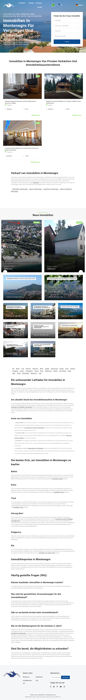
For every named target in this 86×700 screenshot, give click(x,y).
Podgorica (15, 371)
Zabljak (47, 368)
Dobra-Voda (54, 368)
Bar (13, 368)
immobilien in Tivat (18, 507)
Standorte (31, 3)
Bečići (41, 368)
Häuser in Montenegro (35, 189)
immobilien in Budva (57, 479)
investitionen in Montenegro (18, 633)
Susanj (36, 371)
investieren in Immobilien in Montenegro (21, 407)
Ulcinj (41, 371)
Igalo (13, 373)
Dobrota (72, 368)
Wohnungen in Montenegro (20, 189)
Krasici (22, 371)
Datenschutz (39, 677)
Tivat (22, 368)
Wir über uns (26, 677)
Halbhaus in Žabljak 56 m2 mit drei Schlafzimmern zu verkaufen (63, 263)
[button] (67, 21)
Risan (69, 371)
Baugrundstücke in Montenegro (35, 448)
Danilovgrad (25, 373)
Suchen (67, 41)
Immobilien (22, 3)
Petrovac (28, 368)
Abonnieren (65, 677)
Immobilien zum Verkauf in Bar (47, 553)
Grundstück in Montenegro (50, 189)
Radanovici (34, 373)
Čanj (40, 373)
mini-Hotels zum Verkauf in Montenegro (34, 427)
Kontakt (39, 7)
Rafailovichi (48, 371)
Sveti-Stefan (62, 371)
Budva (17, 368)
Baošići (55, 371)
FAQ (37, 680)
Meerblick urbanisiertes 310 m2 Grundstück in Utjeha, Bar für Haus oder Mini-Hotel (21, 263)
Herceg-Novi (29, 371)
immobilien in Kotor (59, 492)
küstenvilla (36, 182)
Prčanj (19, 373)
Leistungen (39, 3)
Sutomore (35, 368)
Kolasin (61, 368)
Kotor (67, 368)
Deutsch (80, 5)
